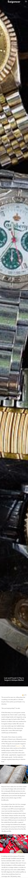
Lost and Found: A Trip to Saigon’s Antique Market (14, 871)
